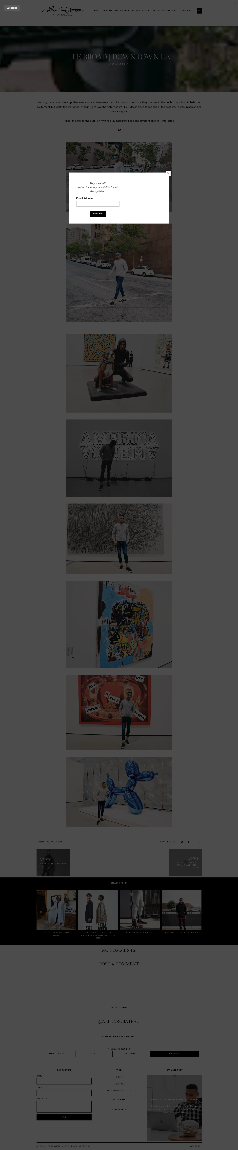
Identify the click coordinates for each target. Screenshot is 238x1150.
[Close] (168, 173)
